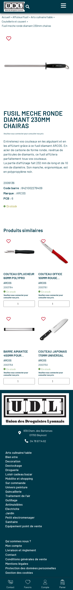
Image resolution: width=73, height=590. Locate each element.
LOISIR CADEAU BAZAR (18, 474)
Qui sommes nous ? (18, 541)
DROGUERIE (12, 470)
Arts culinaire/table (42, 17)
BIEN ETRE (11, 457)
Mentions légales (16, 563)
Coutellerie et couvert (14, 21)
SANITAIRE (11, 522)
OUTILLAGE (11, 500)
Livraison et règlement (20, 550)
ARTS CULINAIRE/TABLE (18, 452)
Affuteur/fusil (20, 17)
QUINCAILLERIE (13, 491)
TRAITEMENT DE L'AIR (17, 496)
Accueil (6, 17)
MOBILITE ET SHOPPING (19, 478)
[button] (27, 6)
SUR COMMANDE (15, 483)
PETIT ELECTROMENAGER (19, 517)
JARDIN (9, 513)
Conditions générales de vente (26, 559)
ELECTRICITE (12, 509)
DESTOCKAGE (13, 465)
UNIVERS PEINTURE (16, 487)
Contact (10, 554)
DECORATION (12, 461)
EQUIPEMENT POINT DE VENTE (23, 526)
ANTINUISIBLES (14, 504)
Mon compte (13, 545)
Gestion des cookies (19, 572)
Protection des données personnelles (30, 568)
